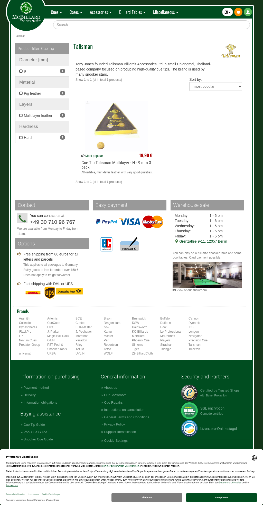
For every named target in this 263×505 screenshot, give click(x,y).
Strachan (166, 345)
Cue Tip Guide (34, 425)
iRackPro (25, 331)
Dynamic (194, 323)
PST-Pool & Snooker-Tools (57, 347)
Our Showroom (115, 395)
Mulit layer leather (42, 115)
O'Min (51, 340)
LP (21, 336)
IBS (191, 327)
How (163, 327)
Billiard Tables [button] (132, 12)
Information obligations (40, 402)
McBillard (138, 336)
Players (165, 340)
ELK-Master (84, 327)
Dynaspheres (28, 327)
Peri (106, 340)
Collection (25, 323)
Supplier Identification (120, 432)
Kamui (108, 331)
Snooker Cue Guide (38, 439)
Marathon (82, 336)
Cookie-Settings (116, 440)
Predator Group (29, 345)
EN (227, 12)
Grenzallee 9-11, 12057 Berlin (201, 241)
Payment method (36, 387)
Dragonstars (112, 323)
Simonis (137, 345)
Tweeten (194, 349)
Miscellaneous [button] (165, 12)
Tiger (135, 349)
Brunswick (139, 318)
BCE (79, 318)
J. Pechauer (84, 331)
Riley (79, 345)
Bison (107, 318)
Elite (50, 327)
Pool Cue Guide (35, 432)
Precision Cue (198, 340)
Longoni (194, 331)
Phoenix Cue (140, 340)
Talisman (195, 345)
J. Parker (53, 331)
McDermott (167, 336)
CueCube (53, 323)
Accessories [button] (100, 12)
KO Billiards (140, 331)
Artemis (52, 318)
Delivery (30, 395)
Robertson (111, 345)
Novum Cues (28, 340)
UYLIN (80, 353)
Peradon (81, 340)
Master (108, 336)
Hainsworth (139, 327)
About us (110, 387)
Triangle (165, 349)
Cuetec (80, 323)
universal (25, 353)
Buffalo (165, 318)
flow (106, 327)
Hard (42, 137)
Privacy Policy (114, 424)
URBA (51, 353)
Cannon (194, 318)
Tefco (107, 349)
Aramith (24, 318)
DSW (135, 323)
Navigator (195, 336)
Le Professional (170, 331)
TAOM (80, 349)
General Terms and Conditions (126, 417)
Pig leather (42, 93)
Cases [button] (76, 12)
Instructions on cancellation (124, 410)
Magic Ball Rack (58, 336)
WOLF (108, 353)
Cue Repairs (113, 402)
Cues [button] (56, 12)
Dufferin (165, 323)
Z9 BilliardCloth (142, 353)
